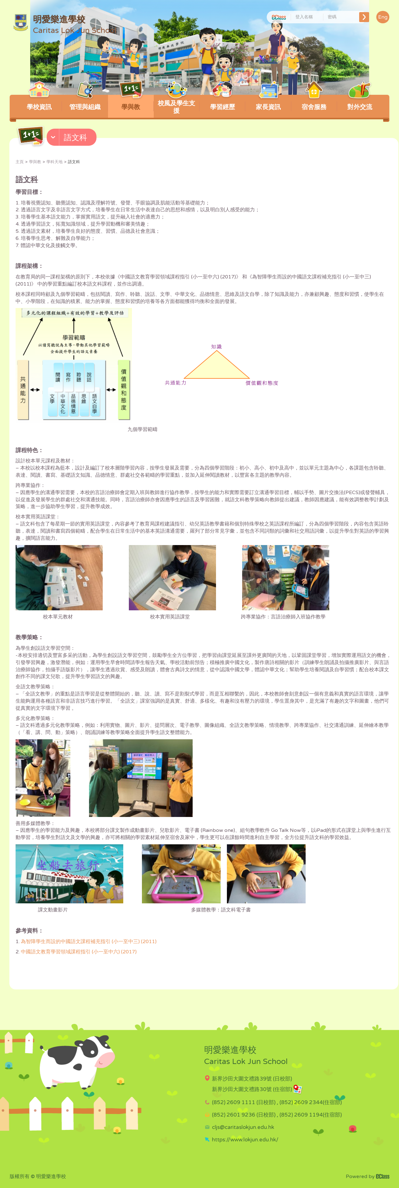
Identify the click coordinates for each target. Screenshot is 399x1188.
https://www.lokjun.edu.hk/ (245, 1139)
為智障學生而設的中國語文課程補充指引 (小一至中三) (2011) (89, 941)
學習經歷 (222, 103)
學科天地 (54, 161)
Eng (382, 17)
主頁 (20, 161)
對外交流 (360, 103)
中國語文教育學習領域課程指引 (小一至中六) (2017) (79, 952)
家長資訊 (268, 103)
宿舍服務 (314, 103)
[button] (72, 138)
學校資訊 (39, 103)
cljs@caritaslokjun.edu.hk (243, 1127)
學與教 (131, 103)
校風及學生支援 (176, 105)
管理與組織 (85, 103)
